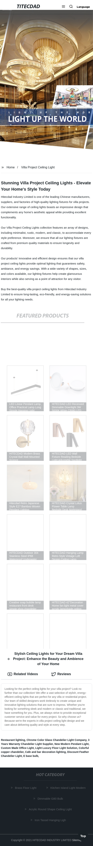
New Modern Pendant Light (72, 743)
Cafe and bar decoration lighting (45, 751)
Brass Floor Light (26, 787)
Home (11, 167)
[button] (63, 7)
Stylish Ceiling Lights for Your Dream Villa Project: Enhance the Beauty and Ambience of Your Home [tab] (46, 659)
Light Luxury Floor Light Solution (56, 747)
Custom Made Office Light (17, 747)
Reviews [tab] (61, 674)
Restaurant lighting (13, 739)
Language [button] (83, 6)
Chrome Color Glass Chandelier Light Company (56, 739)
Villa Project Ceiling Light (38, 167)
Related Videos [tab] (23, 674)
